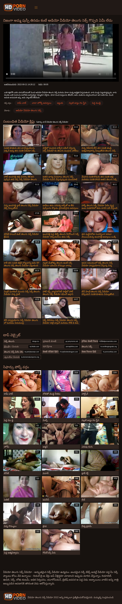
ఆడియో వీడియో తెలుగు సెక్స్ (28, 110)
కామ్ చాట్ (21, 103)
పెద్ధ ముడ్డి (96, 103)
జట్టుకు (60, 103)
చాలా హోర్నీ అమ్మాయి (41, 103)
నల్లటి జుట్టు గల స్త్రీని (77, 103)
